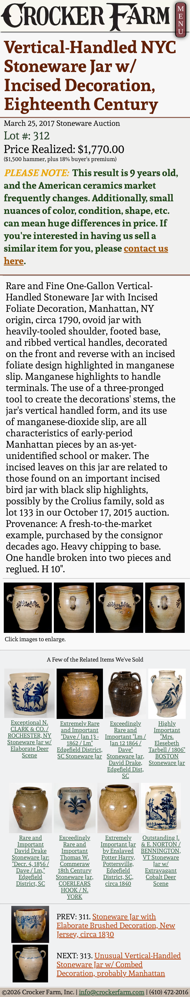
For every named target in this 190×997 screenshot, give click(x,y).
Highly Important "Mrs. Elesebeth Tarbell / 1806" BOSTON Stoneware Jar (166, 743)
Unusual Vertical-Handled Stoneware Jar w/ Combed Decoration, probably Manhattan (119, 964)
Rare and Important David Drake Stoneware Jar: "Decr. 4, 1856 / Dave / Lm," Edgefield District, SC (30, 860)
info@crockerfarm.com (111, 992)
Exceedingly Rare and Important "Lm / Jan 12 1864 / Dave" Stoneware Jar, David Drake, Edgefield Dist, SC (125, 749)
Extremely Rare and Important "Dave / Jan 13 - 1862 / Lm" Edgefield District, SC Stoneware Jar (79, 739)
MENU (180, 20)
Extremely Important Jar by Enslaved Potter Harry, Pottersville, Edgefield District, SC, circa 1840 (118, 860)
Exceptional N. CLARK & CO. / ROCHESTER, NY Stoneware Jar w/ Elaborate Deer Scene (29, 738)
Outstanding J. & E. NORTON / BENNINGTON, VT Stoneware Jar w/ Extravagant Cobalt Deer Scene (161, 860)
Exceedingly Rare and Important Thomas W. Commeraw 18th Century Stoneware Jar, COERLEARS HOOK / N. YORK (74, 867)
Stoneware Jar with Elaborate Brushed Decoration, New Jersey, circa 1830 (116, 925)
